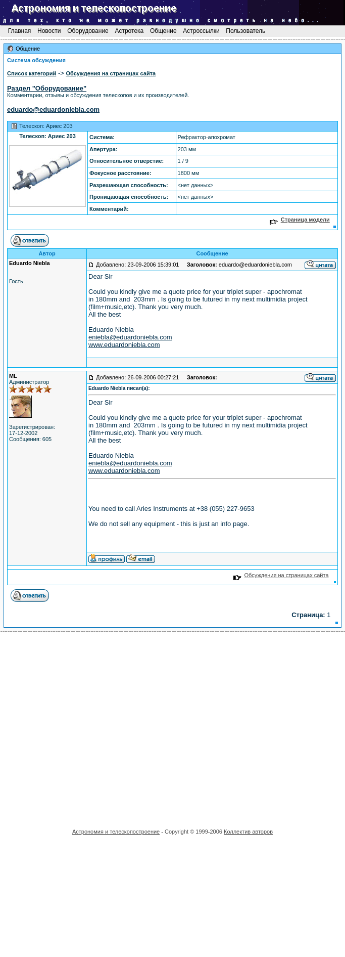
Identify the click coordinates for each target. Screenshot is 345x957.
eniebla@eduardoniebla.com (130, 337)
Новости (49, 30)
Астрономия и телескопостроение (116, 832)
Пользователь (245, 30)
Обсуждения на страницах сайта (281, 575)
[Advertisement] (94, 726)
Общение (163, 30)
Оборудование (88, 30)
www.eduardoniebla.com (124, 345)
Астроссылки (201, 30)
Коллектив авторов (248, 832)
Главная (19, 30)
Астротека (129, 30)
